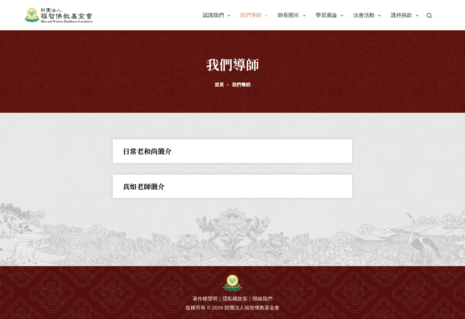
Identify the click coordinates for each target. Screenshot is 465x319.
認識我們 (218, 16)
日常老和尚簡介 (147, 151)
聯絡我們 (262, 298)
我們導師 (255, 16)
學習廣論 (331, 16)
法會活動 (368, 16)
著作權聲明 (205, 298)
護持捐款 (406, 16)
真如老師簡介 (144, 186)
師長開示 (293, 16)
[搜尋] (429, 15)
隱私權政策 (235, 298)
